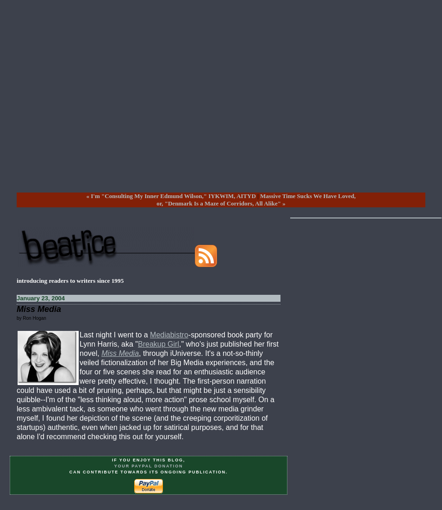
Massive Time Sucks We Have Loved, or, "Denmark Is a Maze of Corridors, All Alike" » (255, 200)
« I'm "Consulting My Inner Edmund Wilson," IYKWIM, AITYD (171, 196)
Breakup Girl (158, 344)
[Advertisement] (212, 103)
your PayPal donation (148, 466)
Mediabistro (169, 335)
